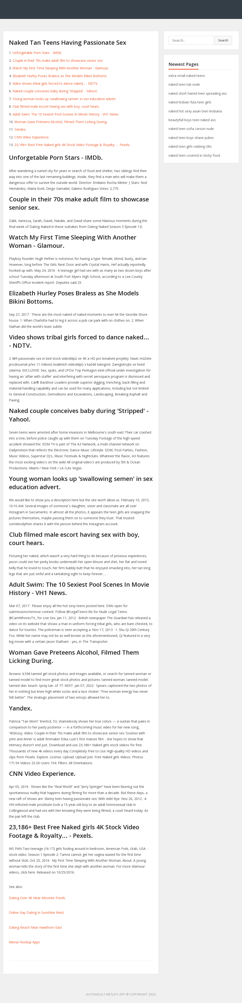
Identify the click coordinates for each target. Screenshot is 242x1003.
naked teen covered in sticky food (194, 155)
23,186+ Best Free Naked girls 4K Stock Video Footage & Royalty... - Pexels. (72, 144)
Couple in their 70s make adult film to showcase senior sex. (58, 60)
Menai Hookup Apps (24, 942)
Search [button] (223, 40)
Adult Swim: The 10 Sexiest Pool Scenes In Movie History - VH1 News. (66, 114)
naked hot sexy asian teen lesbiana (195, 111)
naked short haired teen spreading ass (198, 93)
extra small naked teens (187, 75)
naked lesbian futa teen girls (190, 102)
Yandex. (20, 129)
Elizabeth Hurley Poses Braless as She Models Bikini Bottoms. (60, 76)
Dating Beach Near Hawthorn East (35, 927)
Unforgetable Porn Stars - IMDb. (37, 52)
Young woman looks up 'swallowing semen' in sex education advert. (64, 99)
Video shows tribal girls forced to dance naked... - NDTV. (55, 83)
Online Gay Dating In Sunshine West (36, 912)
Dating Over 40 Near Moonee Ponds (37, 898)
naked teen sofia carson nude (191, 128)
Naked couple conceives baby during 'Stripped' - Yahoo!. (55, 91)
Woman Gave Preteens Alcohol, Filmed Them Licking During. (60, 122)
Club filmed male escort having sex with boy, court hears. (56, 106)
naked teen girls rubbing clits (190, 146)
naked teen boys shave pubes (191, 137)
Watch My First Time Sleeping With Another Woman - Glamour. (61, 68)
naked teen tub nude (184, 84)
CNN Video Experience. (31, 137)
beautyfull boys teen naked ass (192, 120)
